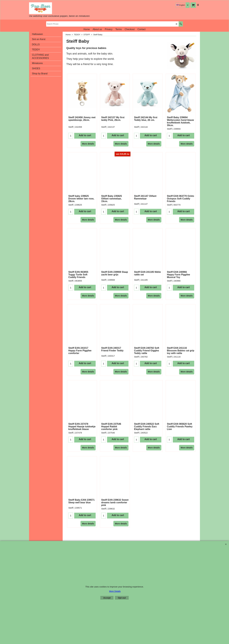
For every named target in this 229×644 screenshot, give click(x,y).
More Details (115, 591)
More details (88, 138)
